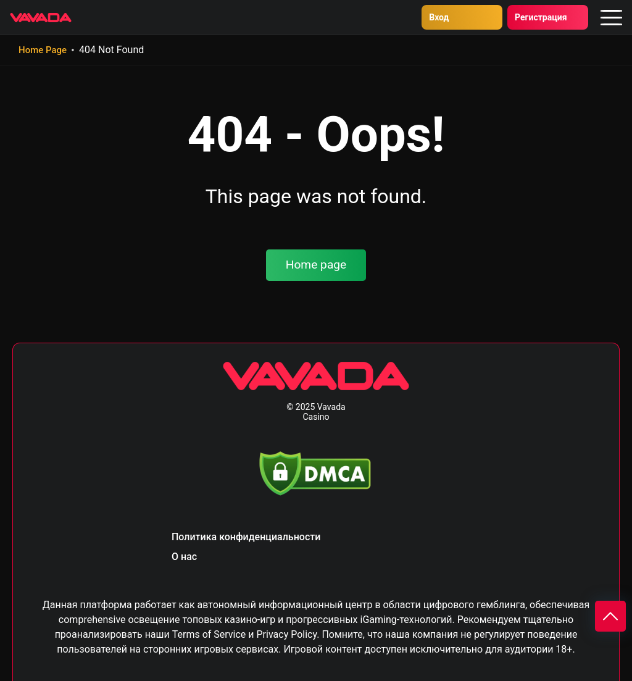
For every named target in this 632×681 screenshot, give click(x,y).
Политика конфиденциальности (246, 537)
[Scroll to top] (610, 616)
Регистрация (523, 17)
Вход (403, 17)
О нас (184, 556)
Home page (316, 264)
